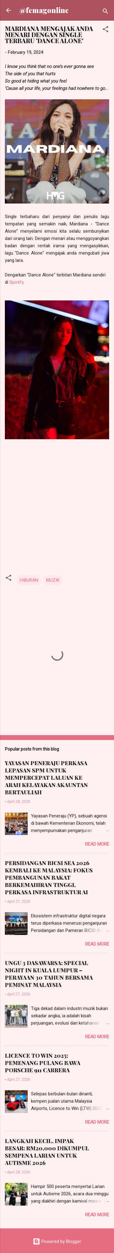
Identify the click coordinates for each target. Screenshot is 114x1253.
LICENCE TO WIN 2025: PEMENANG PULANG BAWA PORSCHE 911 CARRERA (42, 1063)
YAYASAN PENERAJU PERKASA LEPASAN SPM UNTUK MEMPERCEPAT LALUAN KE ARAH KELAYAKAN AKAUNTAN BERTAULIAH (46, 777)
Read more (97, 844)
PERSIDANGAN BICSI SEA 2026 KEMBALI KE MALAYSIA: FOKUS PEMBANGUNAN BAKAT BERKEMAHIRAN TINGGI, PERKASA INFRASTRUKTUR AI (49, 877)
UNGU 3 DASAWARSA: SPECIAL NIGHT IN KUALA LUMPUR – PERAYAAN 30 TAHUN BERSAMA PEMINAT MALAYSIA (49, 973)
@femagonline (44, 10)
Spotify (16, 282)
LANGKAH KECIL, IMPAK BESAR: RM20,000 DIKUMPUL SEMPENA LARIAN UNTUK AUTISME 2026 (47, 1151)
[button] (105, 30)
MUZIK (53, 580)
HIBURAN (29, 580)
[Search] (105, 12)
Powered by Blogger (57, 1241)
